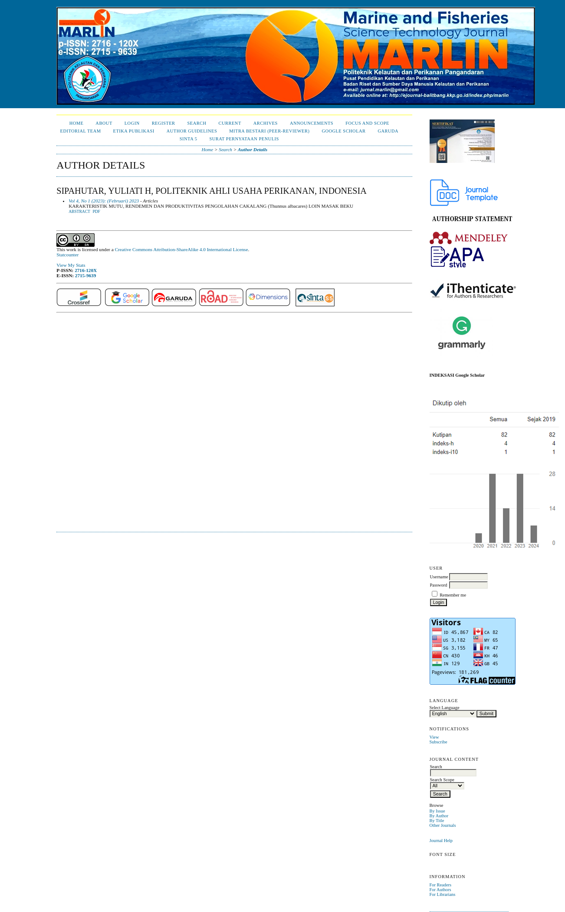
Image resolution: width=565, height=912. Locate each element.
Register (163, 123)
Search (196, 123)
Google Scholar (343, 131)
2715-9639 (85, 275)
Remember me (453, 595)
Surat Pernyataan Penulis (244, 138)
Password (438, 585)
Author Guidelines (192, 131)
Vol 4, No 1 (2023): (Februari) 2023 (104, 200)
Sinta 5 (188, 138)
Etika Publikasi (133, 131)
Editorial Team (80, 131)
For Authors (440, 889)
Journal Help (441, 840)
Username (439, 576)
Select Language (445, 707)
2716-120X (86, 270)
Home (76, 123)
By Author (439, 815)
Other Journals (443, 825)
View (434, 737)
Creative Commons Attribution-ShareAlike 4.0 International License (181, 249)
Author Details (252, 149)
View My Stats (70, 265)
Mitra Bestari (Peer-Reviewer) (269, 131)
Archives (265, 123)
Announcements (311, 123)
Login (132, 123)
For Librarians (443, 894)
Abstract (79, 211)
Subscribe (438, 742)
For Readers (441, 884)
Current (230, 123)
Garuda (388, 131)
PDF (96, 211)
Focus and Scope (367, 123)
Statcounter (67, 254)
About (103, 123)
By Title (437, 820)
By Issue (437, 811)
